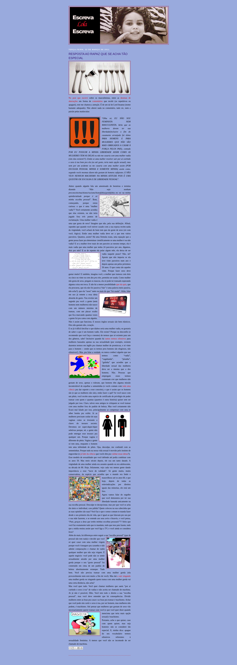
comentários (97, 101)
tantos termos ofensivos (116, 338)
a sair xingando (124, 576)
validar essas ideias (120, 454)
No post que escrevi (78, 98)
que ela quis (121, 284)
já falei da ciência (87, 454)
